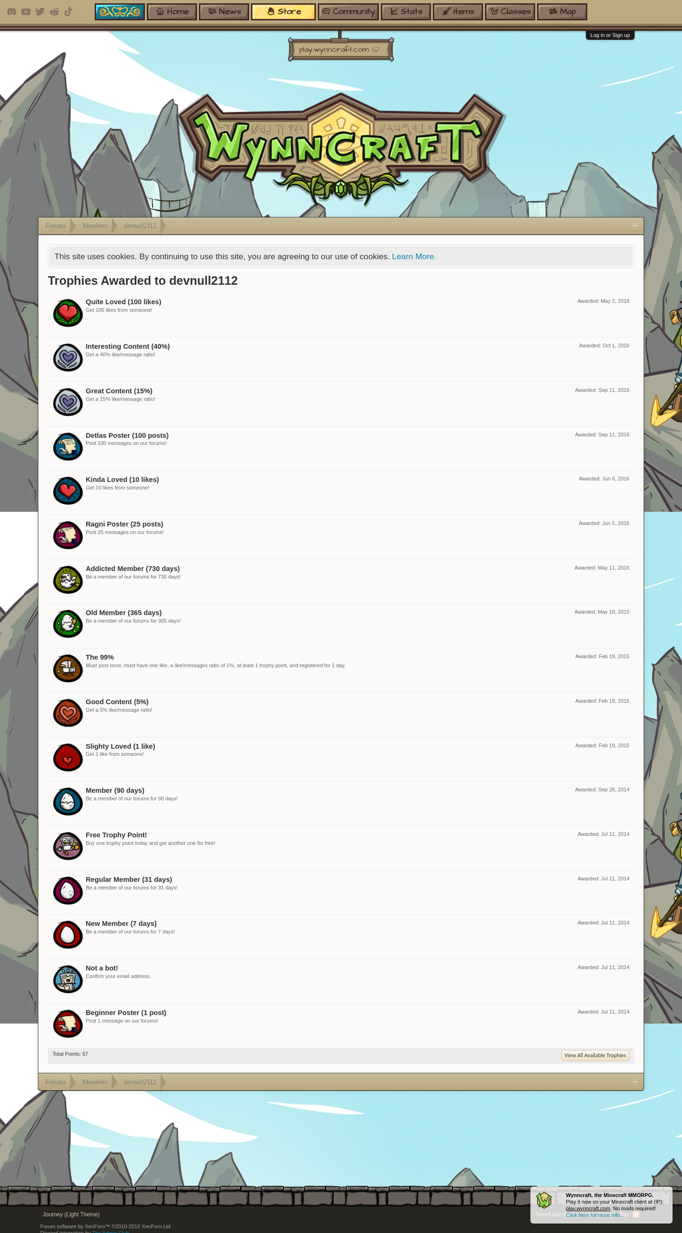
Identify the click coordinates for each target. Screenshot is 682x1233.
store (284, 11)
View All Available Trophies (595, 1055)
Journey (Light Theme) (71, 1214)
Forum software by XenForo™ (106, 1226)
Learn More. (414, 256)
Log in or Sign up (610, 35)
